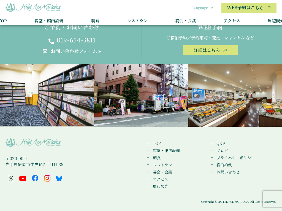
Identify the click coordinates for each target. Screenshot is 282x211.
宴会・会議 (185, 20)
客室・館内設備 (48, 20)
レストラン (137, 20)
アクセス (232, 20)
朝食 (95, 20)
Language (202, 8)
